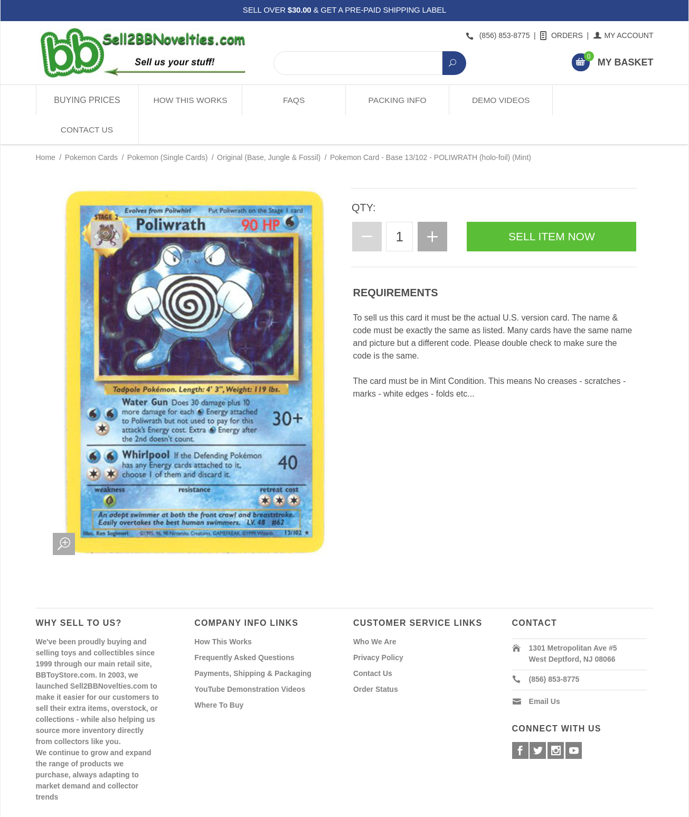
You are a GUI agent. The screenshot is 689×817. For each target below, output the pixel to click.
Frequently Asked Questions (244, 627)
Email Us (544, 671)
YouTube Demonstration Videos (249, 659)
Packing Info (396, 100)
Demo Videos (498, 100)
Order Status (375, 659)
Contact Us (601, 100)
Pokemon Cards (91, 128)
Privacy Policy (378, 627)
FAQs (292, 100)
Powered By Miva (201, 808)
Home (45, 128)
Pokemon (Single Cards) (167, 128)
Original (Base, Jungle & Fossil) (268, 128)
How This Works (190, 100)
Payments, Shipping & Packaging (253, 643)
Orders (562, 35)
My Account (623, 35)
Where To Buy (218, 675)
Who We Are (375, 611)
